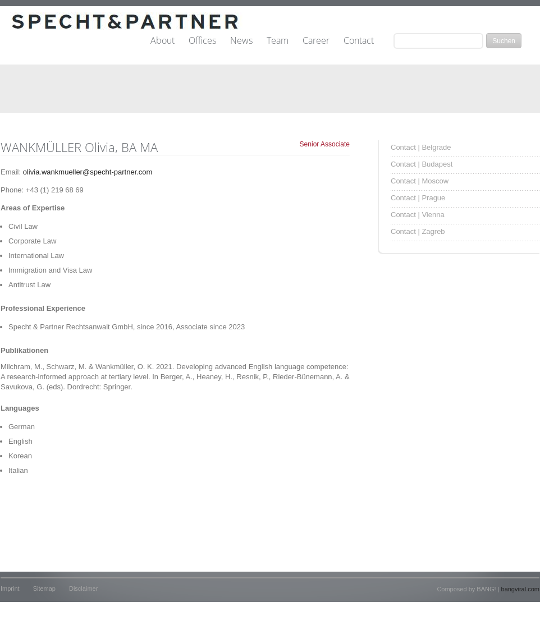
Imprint (10, 588)
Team (278, 41)
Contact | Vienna (418, 214)
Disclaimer (83, 588)
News (241, 41)
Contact (359, 41)
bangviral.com (520, 589)
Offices (202, 41)
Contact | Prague (418, 198)
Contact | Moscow (420, 181)
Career (316, 41)
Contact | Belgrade (421, 147)
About (162, 41)
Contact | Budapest (421, 164)
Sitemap (44, 588)
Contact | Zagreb (418, 231)
